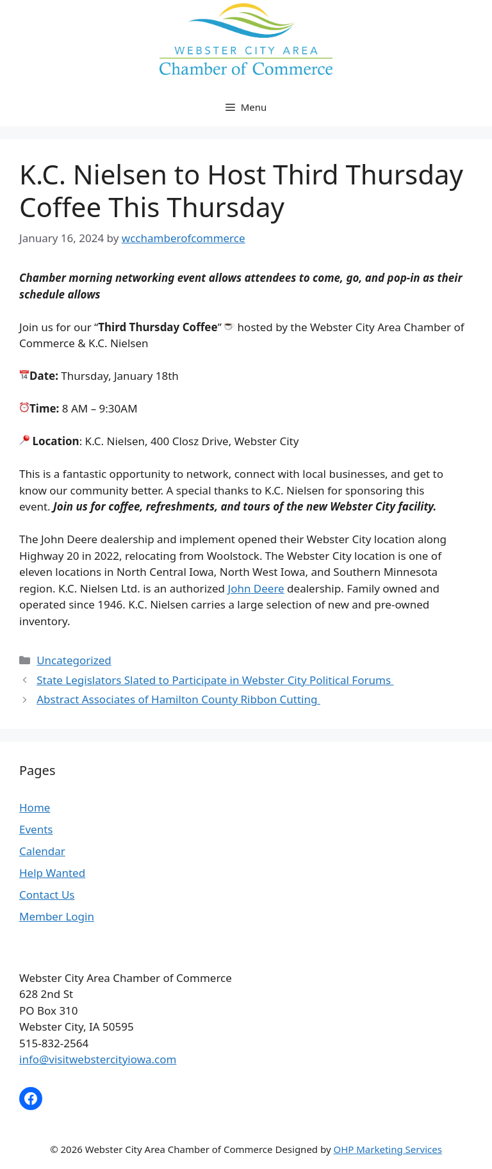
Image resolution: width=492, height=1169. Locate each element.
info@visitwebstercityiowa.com (97, 1059)
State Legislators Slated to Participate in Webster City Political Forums (215, 680)
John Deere (255, 588)
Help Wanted (52, 872)
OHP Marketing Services (387, 1149)
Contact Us (47, 894)
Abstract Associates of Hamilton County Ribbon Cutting (178, 699)
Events (36, 829)
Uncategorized (74, 660)
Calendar (42, 851)
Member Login (56, 916)
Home (34, 807)
